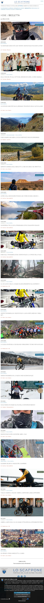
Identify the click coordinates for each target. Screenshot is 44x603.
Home (4, 15)
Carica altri (22, 561)
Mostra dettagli (22, 600)
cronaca (3, 74)
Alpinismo (11, 8)
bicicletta (4, 43)
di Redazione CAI (5, 286)
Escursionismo (4, 8)
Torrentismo (19, 9)
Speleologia (34, 8)
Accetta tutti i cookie (22, 592)
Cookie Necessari (5, 599)
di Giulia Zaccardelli (7, 198)
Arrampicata (17, 8)
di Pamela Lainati (6, 139)
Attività (20, 6)
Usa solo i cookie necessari (22, 594)
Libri (16, 6)
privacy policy (7, 589)
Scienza (31, 6)
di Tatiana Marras (6, 50)
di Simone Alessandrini (7, 407)
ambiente (3, 252)
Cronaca (3, 6)
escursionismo (10, 135)
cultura (3, 135)
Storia (7, 6)
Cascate (13, 9)
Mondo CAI (36, 6)
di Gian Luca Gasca (6, 110)
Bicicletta (27, 8)
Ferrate (22, 8)
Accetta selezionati (22, 596)
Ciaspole (8, 9)
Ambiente (26, 6)
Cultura (12, 6)
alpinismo (3, 461)
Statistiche (24, 599)
